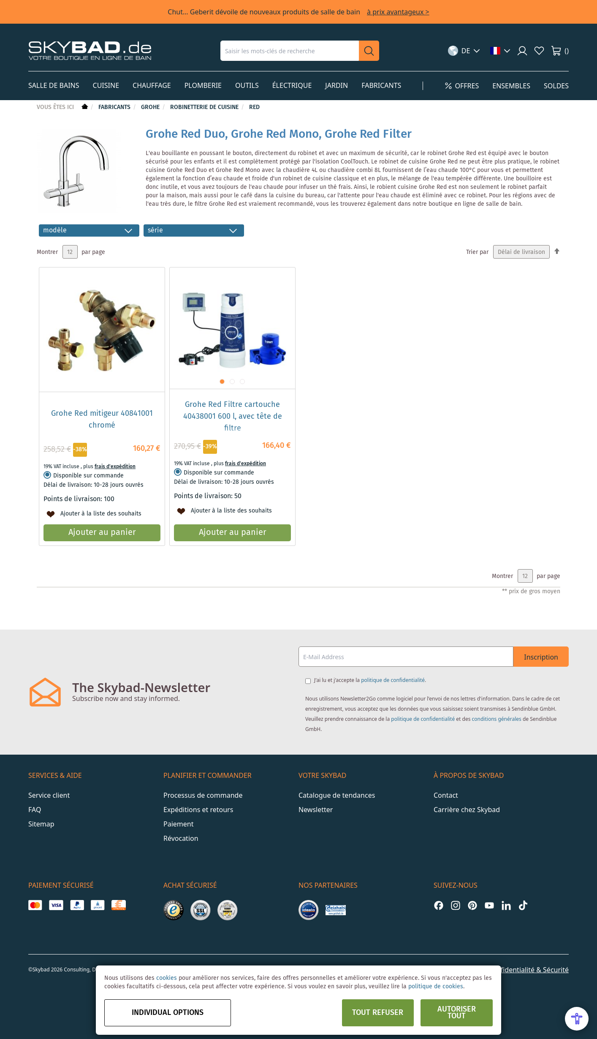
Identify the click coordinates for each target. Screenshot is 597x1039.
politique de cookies (435, 986)
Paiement (178, 824)
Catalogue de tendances (336, 795)
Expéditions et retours (198, 809)
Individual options (168, 1013)
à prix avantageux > (398, 11)
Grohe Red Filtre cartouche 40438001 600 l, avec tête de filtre (232, 416)
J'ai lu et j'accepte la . (370, 680)
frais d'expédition (115, 467)
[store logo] (90, 50)
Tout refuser (377, 1013)
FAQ (34, 809)
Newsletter (315, 809)
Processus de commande (202, 795)
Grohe (151, 107)
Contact (446, 795)
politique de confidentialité (393, 680)
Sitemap (41, 824)
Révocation (180, 838)
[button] (464, 51)
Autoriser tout (456, 1013)
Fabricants (115, 107)
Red (254, 107)
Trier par (477, 252)
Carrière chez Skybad (467, 809)
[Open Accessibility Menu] (577, 1019)
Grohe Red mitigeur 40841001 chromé (102, 419)
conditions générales (496, 719)
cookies (166, 978)
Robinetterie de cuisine (205, 107)
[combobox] (289, 51)
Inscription (541, 657)
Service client (49, 795)
